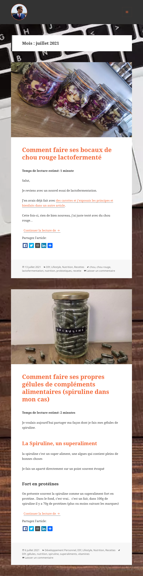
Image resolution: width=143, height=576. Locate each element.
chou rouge (103, 267)
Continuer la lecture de (42, 230)
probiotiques (64, 270)
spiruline (53, 554)
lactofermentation (33, 270)
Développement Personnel (60, 550)
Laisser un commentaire (101, 270)
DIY (48, 267)
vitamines (84, 554)
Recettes (79, 267)
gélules (31, 554)
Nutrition (67, 267)
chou (92, 267)
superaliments (68, 554)
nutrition (50, 270)
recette (77, 270)
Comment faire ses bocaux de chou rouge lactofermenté (67, 153)
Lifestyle (56, 267)
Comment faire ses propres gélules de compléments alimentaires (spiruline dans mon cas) (65, 387)
